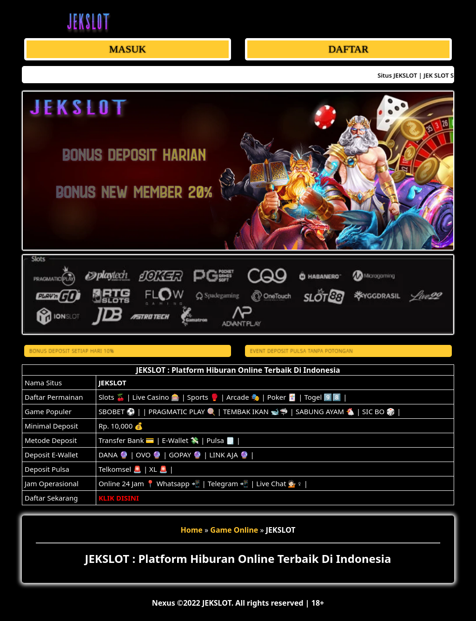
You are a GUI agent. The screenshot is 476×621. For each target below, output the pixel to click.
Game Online (234, 530)
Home (191, 530)
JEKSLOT (112, 382)
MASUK (127, 49)
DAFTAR (348, 49)
